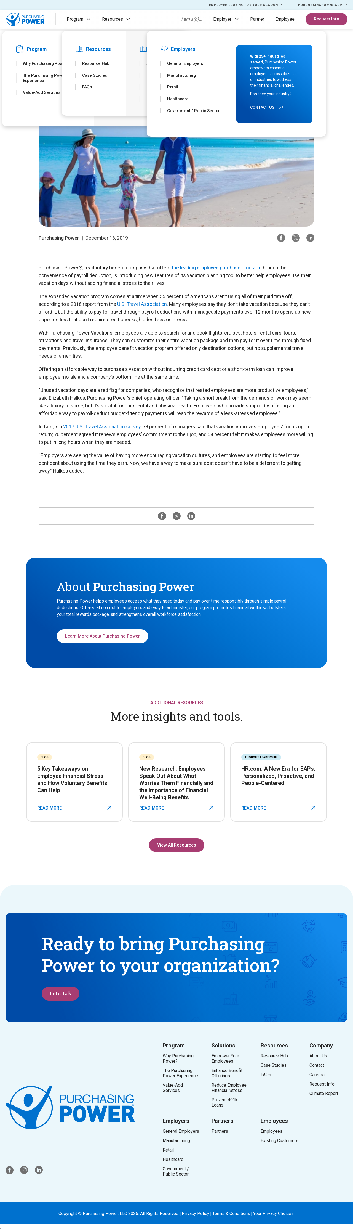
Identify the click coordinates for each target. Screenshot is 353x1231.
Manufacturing (176, 1140)
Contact (316, 1065)
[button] (88, 19)
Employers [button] (176, 1121)
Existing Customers (279, 1140)
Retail (168, 1150)
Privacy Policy (195, 1213)
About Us (318, 1055)
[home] (25, 19)
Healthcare (173, 1159)
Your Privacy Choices (273, 1213)
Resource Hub (274, 1055)
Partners (222, 1121)
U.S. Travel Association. (142, 304)
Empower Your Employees (225, 1058)
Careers (317, 1074)
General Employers (181, 1131)
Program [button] (174, 1045)
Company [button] (321, 1045)
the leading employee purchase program (216, 267)
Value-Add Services (173, 1088)
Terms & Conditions (231, 1213)
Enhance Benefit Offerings (228, 1073)
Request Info (326, 19)
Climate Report (323, 1093)
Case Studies (274, 1065)
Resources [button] (274, 1045)
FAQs (266, 1074)
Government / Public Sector (176, 1171)
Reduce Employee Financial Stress (230, 1088)
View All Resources (176, 845)
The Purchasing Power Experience (180, 1073)
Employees (274, 1121)
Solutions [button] (223, 1045)
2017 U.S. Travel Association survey (102, 426)
